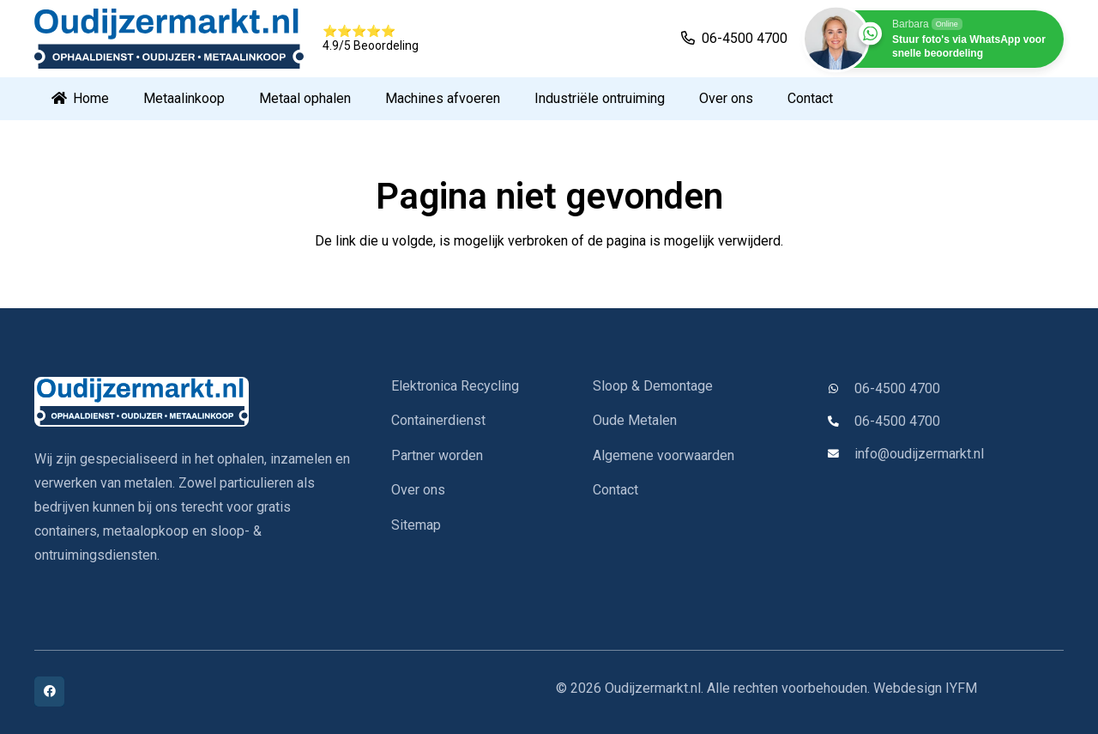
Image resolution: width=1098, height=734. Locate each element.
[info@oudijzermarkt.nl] (840, 454)
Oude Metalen (635, 420)
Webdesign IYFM (925, 688)
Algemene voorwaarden (663, 455)
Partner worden (437, 455)
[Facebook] (49, 691)
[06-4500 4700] (840, 389)
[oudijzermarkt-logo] (192, 402)
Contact (615, 490)
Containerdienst (438, 420)
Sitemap (416, 525)
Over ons (418, 490)
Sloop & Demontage (653, 386)
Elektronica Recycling (455, 386)
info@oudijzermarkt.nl (919, 454)
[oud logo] (169, 39)
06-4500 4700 (897, 388)
